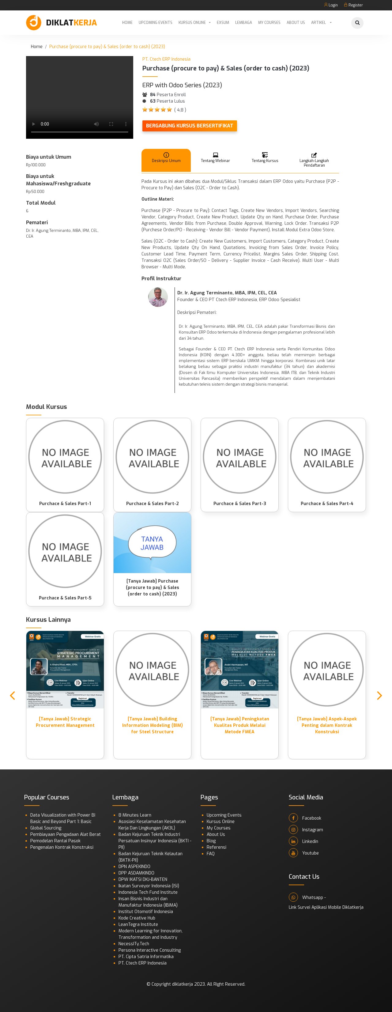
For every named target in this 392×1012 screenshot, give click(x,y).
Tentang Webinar (215, 157)
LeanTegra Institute (138, 924)
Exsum (223, 22)
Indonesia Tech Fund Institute (148, 892)
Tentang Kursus (265, 157)
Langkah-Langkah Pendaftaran (314, 159)
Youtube (304, 852)
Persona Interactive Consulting (150, 950)
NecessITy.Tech (134, 944)
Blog (211, 841)
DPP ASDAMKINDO (136, 873)
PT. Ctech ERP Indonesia (143, 963)
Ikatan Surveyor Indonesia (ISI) (149, 886)
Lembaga (243, 22)
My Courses (269, 22)
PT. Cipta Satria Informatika (146, 957)
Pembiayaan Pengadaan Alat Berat (65, 834)
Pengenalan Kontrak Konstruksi (61, 847)
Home (127, 22)
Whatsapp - (307, 897)
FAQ (211, 854)
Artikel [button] (319, 22)
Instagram (306, 829)
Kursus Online (192, 22)
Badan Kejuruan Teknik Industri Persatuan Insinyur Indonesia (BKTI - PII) (155, 841)
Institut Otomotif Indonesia (146, 912)
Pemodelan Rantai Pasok (55, 841)
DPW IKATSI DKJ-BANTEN (143, 879)
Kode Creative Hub (137, 918)
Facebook (305, 817)
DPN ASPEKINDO (134, 867)
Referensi (216, 847)
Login (331, 5)
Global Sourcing (45, 828)
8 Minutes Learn (135, 815)
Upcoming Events (155, 22)
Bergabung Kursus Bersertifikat (189, 126)
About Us (296, 22)
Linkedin (303, 841)
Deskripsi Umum (166, 157)
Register (353, 5)
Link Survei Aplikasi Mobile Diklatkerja (326, 907)
